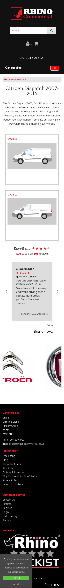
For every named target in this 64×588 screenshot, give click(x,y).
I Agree (16, 578)
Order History (10, 516)
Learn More (16, 584)
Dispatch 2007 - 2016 (17, 80)
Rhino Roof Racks (12, 464)
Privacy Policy (10, 480)
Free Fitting (9, 455)
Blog (5, 460)
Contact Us (9, 499)
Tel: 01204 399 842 (13, 439)
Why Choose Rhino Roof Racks (20, 476)
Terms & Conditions (14, 484)
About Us (8, 468)
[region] (32, 291)
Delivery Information (14, 472)
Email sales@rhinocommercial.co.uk (23, 443)
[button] (7, 291)
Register (7, 507)
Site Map (7, 520)
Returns (7, 503)
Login (6, 512)
